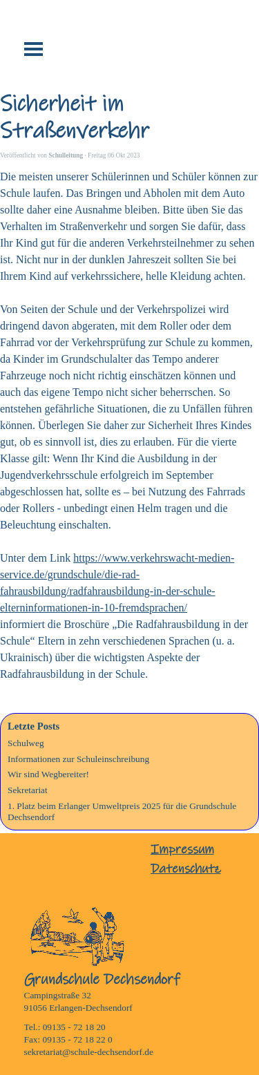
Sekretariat (28, 790)
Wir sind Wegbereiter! (48, 774)
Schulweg (26, 743)
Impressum (182, 849)
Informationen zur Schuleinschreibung (78, 759)
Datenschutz (186, 869)
